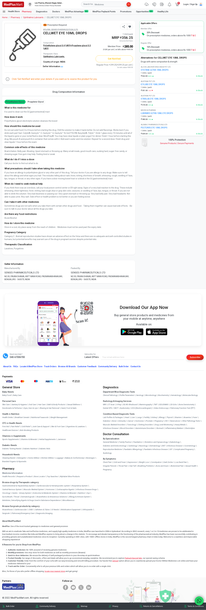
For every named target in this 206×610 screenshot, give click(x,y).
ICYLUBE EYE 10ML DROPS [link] (153, 84)
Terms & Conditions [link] (196, 606)
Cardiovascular (20, 510)
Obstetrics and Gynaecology (156, 442)
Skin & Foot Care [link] (58, 427)
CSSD (31, 510)
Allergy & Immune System (79, 497)
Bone (114, 421)
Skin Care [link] (6, 404)
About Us (7, 366)
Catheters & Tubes (42, 510)
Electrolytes (190, 428)
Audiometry (125, 408)
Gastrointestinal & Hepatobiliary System (18, 486)
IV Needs (55, 510)
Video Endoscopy (161, 408)
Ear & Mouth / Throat (10, 497)
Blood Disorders (127, 428)
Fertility (147, 417)
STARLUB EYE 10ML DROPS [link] (153, 99)
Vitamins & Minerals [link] (29, 439)
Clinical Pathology (110, 395)
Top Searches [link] (52, 477)
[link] (13, 4)
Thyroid (170, 417)
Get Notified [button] (114, 58)
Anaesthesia (7, 510)
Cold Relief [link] (25, 427)
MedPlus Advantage (76, 11)
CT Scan (111, 404)
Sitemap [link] (84, 606)
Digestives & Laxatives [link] (76, 427)
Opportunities (144, 11)
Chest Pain (107, 462)
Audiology (107, 453)
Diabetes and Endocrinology (114, 446)
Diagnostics (42, 11)
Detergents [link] (21, 458)
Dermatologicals (28, 497)
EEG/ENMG (163, 404)
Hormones (50, 489)
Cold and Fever (119, 462)
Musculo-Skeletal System (34, 489)
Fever (195, 417)
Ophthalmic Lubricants (33, 17)
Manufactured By (12, 268)
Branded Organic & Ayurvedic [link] (14, 462)
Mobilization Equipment (71, 510)
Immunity (122, 421)
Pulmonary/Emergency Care (23, 513)
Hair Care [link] (41, 404)
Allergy (162, 417)
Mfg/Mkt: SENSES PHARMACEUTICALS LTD (60, 29)
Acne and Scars (162, 466)
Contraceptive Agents (65, 489)
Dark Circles (168, 462)
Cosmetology (189, 446)
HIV (166, 421)
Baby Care (17, 395)
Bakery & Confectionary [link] (74, 458)
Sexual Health (190, 466)
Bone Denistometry (186, 404)
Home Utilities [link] (33, 458)
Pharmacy (26, 11)
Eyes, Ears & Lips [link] (31, 408)
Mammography (145, 404)
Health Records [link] (8, 477)
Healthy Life (162, 11)
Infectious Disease (110, 428)
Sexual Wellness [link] (73, 404)
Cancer (130, 421)
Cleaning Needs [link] (8, 458)
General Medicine (110, 442)
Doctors (56, 11)
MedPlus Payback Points (104, 11)
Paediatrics (137, 442)
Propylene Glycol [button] (36, 102)
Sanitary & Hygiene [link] (19, 404)
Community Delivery (107, 366)
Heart (127, 417)
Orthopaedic (87, 510)
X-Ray (118, 404)
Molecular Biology (190, 395)
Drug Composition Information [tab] (69, 92)
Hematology (176, 395)
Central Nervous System (12, 489)
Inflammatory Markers (174, 428)
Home (5, 17)
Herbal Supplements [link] (47, 439)
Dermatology (154, 446)
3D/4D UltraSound (130, 404)
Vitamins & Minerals (68, 493)
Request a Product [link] (24, 477)
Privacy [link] (115, 606)
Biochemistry (163, 395)
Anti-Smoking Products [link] (29, 430)
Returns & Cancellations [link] (153, 606)
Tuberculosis (175, 421)
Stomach (160, 428)
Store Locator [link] (39, 477)
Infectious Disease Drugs (86, 489)
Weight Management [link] (58, 417)
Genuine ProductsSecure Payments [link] (177, 143)
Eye (88, 493)
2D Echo (173, 404)
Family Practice (125, 442)
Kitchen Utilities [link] (47, 458)
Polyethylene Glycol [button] (15, 102)
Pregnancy (158, 421)
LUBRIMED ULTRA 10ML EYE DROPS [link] (157, 113)
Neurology (143, 446)
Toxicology (131, 425)
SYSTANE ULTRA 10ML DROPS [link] (155, 70)
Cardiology (132, 446)
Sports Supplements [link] (10, 439)
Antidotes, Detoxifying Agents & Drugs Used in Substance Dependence (31, 500)
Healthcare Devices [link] (10, 430)
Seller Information (53, 66)
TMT (155, 404)
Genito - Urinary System (21, 493)
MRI (104, 404)
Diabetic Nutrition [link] (30, 449)
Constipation (156, 462)
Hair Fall (132, 466)
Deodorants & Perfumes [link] (12, 408)
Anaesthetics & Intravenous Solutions (51, 497)
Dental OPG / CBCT (110, 408)
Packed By (75, 268)
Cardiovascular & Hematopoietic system (53, 486)
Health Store (11, 11)
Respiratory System (80, 486)
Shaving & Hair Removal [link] (49, 408)
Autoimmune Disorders (144, 428)
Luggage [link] (59, 458)
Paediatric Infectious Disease (156, 449)
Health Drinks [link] (7, 417)
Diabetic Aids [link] (44, 449)
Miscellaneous (69, 500)
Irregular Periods (109, 466)
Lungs (139, 417)
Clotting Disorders (145, 425)
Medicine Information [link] (12, 473)
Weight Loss (144, 462)
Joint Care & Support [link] (40, 427)
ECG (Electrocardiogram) (141, 408)
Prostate (149, 421)
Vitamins (178, 417)
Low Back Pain (181, 462)
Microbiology (150, 395)
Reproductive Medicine (112, 449)
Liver (133, 417)
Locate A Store (31, 366)
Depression (132, 462)
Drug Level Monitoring (164, 425)
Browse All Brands (67, 366)
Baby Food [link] (6, 395)
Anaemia (187, 417)
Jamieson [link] (62, 439)
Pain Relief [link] (15, 427)
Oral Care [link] (32, 404)
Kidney (154, 417)
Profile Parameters (126, 395)
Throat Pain (122, 466)
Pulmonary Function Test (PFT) (182, 408)
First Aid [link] (5, 427)
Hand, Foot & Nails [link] (69, 408)
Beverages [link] (90, 458)
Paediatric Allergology (133, 449)
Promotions (125, 11)
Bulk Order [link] (10, 606)
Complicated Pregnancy (184, 449)
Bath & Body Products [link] (56, 404)
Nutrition (81, 493)
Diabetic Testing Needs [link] (11, 449)
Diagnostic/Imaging (44, 513)
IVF (171, 449)
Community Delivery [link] (47, 606)
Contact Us (135, 366)
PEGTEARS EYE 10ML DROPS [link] (154, 127)
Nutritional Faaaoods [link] (39, 417)
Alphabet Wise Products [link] (70, 477)
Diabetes (106, 421)
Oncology (6, 493)
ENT (163, 446)
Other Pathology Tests (191, 421)
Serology (139, 395)
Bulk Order (124, 366)
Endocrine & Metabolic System (45, 493)
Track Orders (50, 366)
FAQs (15, 366)
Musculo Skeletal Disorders (114, 425)
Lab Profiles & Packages (113, 417)
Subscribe (195, 357)
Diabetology (175, 442)
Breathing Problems (146, 466)
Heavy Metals (180, 425)
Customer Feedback (86, 366)
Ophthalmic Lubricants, (54, 56)
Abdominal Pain (177, 466)
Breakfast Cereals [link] (22, 417)
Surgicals (6, 513)
